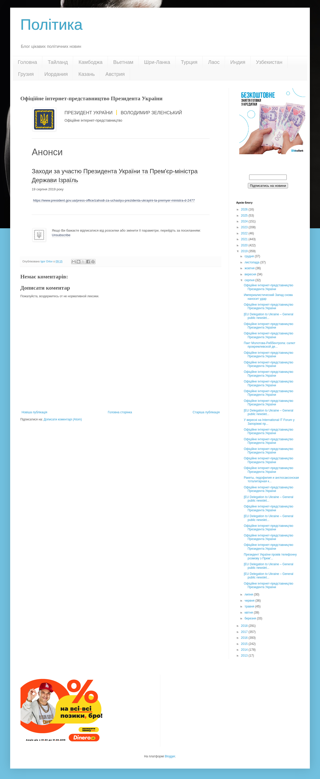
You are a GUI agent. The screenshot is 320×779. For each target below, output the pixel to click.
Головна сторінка (120, 412)
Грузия (26, 74)
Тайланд (58, 62)
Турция (189, 62)
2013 (245, 655)
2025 (245, 215)
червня (250, 600)
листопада (252, 262)
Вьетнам (123, 62)
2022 (245, 233)
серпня (250, 280)
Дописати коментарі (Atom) (63, 419)
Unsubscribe (61, 235)
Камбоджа (90, 62)
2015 (245, 644)
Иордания (56, 74)
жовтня (250, 268)
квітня (249, 612)
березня (251, 618)
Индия (237, 62)
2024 (245, 221)
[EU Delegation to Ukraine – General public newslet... (268, 316)
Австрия (115, 74)
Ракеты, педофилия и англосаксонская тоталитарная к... (271, 479)
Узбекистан (269, 62)
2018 (245, 626)
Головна (27, 62)
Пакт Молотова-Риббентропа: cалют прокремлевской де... (269, 344)
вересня (251, 274)
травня (250, 606)
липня (249, 594)
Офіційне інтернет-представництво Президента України (268, 287)
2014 (245, 649)
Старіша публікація (206, 412)
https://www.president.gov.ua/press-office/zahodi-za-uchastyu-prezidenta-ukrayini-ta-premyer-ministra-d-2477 (114, 200)
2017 (245, 632)
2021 (245, 239)
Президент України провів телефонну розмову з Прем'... (270, 556)
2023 (245, 227)
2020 (245, 245)
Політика (51, 24)
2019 (245, 251)
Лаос (213, 62)
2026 (245, 209)
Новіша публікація (34, 412)
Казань (86, 74)
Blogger (170, 756)
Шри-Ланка (157, 62)
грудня (250, 256)
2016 (245, 638)
